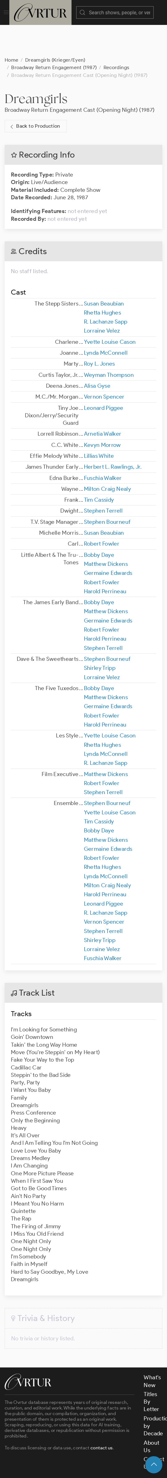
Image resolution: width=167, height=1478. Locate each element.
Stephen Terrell (103, 479)
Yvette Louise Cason (110, 310)
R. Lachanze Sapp (106, 290)
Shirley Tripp (100, 636)
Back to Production (34, 95)
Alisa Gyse (97, 354)
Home (11, 29)
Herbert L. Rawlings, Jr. (113, 435)
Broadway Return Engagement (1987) (54, 36)
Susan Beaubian (104, 272)
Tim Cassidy (99, 468)
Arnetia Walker (103, 402)
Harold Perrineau (105, 560)
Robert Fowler (102, 512)
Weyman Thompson (109, 343)
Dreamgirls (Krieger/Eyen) (55, 29)
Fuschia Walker (103, 446)
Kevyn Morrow (102, 413)
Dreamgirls (36, 67)
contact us (101, 1416)
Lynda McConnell (106, 321)
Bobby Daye (99, 523)
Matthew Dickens (106, 532)
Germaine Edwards (108, 541)
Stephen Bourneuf (107, 490)
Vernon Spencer (104, 365)
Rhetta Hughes (102, 281)
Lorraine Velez (102, 299)
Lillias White (99, 424)
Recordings (116, 36)
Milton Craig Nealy (107, 457)
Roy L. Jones (99, 332)
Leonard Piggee (103, 376)
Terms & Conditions (104, 1452)
